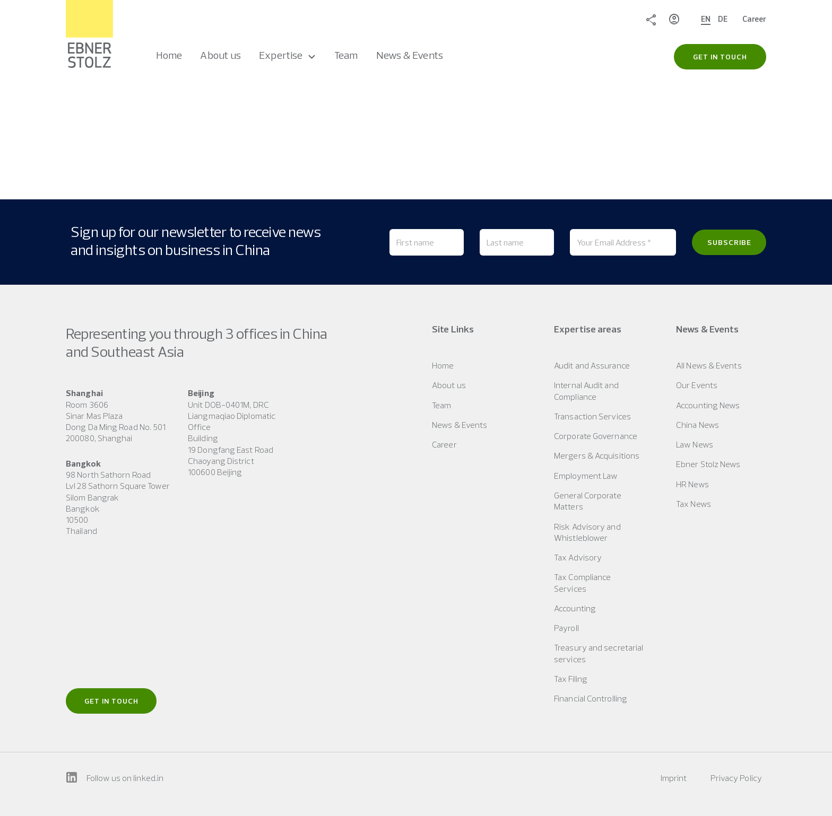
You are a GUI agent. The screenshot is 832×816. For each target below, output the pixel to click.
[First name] (426, 242)
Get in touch (111, 701)
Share (651, 19)
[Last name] (517, 242)
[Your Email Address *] (623, 242)
